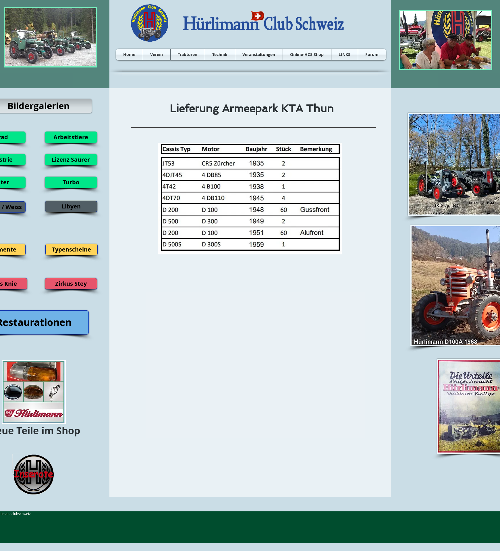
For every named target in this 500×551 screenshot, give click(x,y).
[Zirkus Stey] (71, 283)
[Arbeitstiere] (71, 137)
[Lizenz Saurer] (71, 159)
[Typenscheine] (71, 249)
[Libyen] (71, 206)
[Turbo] (71, 182)
